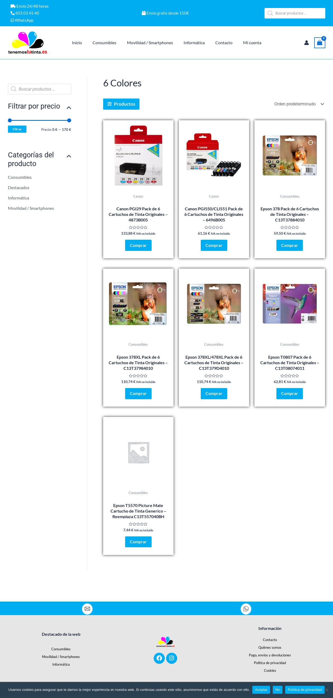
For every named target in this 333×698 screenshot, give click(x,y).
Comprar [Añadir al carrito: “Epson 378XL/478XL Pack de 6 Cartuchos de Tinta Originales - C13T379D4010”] (214, 399)
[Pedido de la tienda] (298, 104)
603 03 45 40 (25, 13)
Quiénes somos (269, 646)
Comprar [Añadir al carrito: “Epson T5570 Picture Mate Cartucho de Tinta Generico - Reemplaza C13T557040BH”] (138, 551)
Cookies (270, 669)
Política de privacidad (270, 661)
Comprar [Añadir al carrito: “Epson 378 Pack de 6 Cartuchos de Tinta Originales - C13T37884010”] (289, 247)
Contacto (270, 638)
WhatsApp (22, 20)
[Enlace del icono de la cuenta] (306, 42)
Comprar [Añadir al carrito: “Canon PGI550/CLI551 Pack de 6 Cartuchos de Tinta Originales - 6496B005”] (214, 247)
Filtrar (17, 130)
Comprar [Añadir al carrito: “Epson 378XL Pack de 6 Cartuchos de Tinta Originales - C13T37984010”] (138, 399)
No (277, 690)
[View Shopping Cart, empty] (319, 42)
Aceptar (261, 690)
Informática (18, 199)
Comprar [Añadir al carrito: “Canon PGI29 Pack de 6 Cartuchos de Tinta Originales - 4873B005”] (138, 247)
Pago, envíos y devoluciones (270, 653)
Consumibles (20, 178)
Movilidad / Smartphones (31, 210)
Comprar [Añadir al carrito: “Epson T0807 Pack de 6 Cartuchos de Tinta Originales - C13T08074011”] (289, 399)
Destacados (18, 189)
